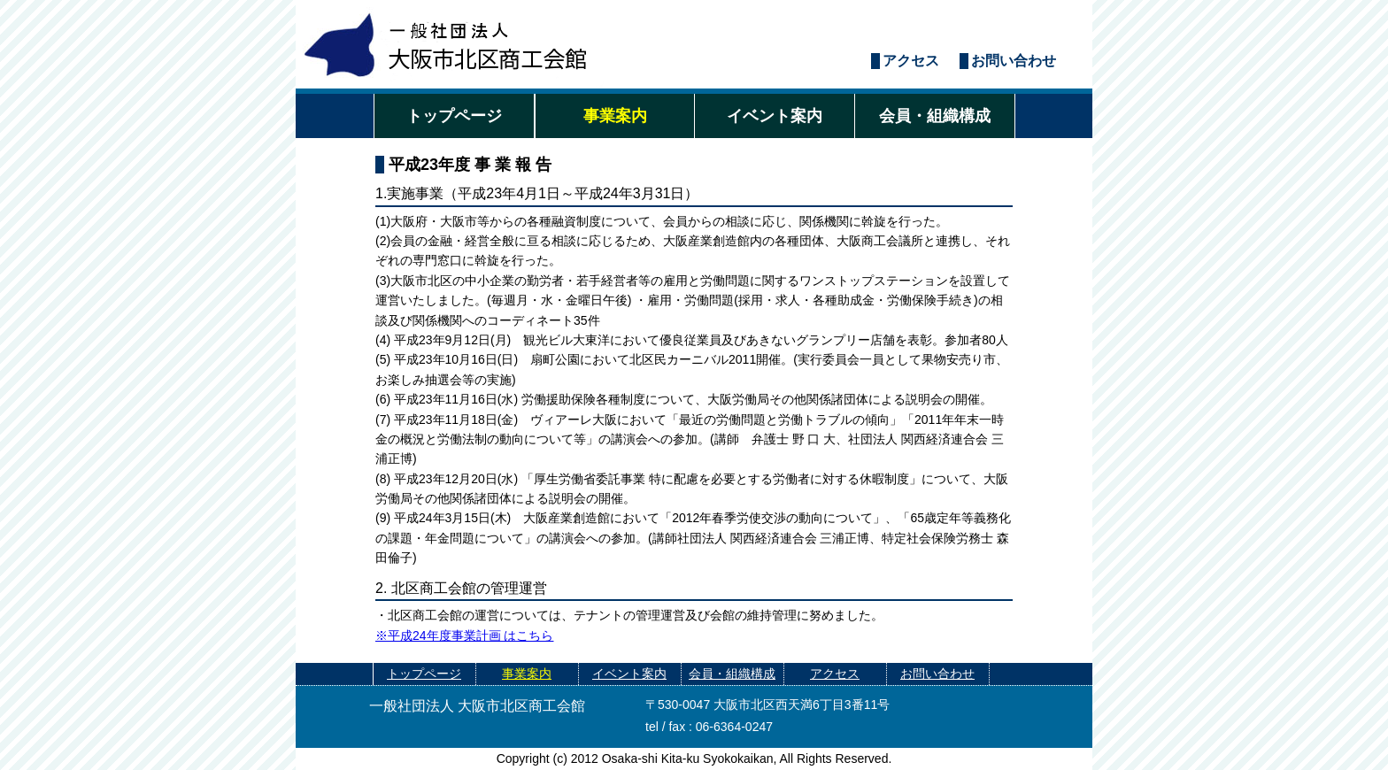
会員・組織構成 (935, 116)
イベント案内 (774, 116)
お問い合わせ (1013, 60)
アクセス (911, 60)
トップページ (454, 116)
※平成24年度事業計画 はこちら (464, 635)
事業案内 (615, 116)
